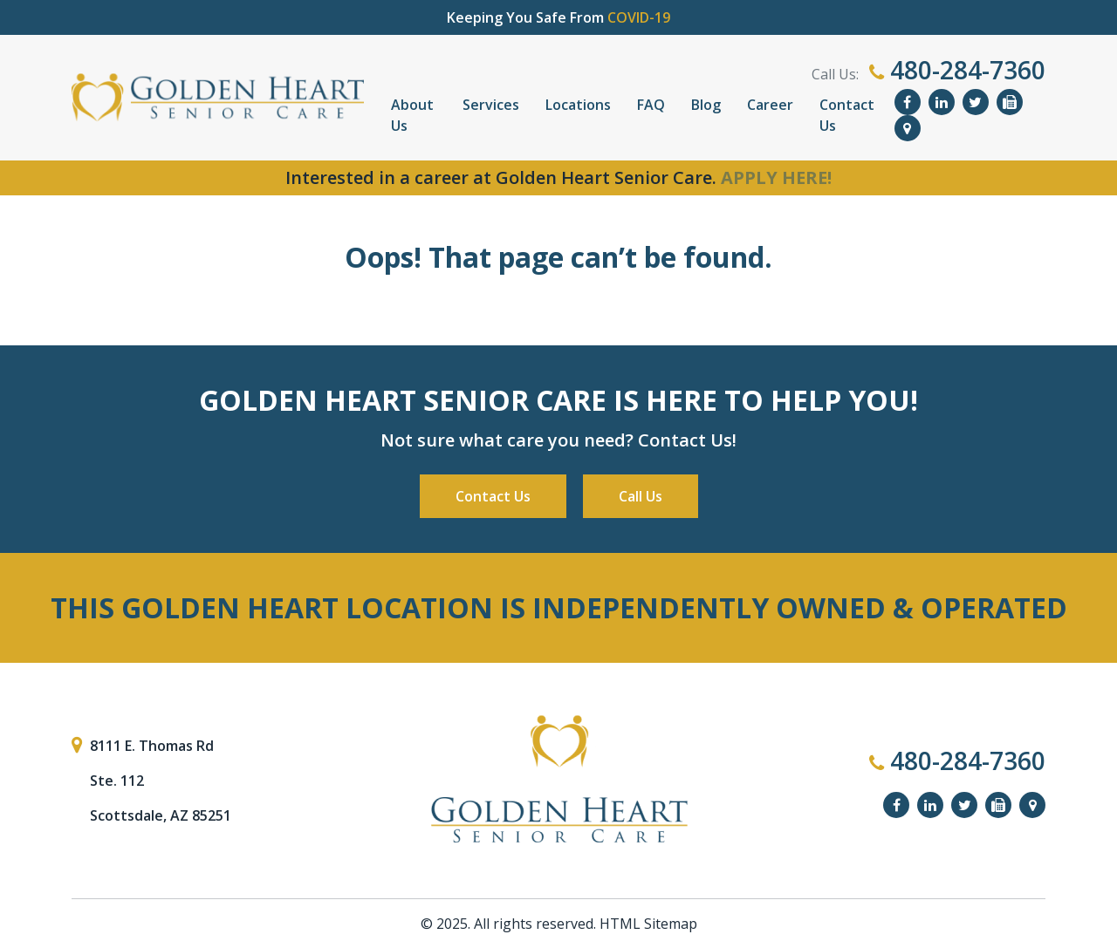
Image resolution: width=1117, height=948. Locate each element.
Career (770, 104)
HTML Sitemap (648, 923)
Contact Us (846, 115)
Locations (578, 104)
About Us (412, 115)
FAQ (651, 104)
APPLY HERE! (776, 177)
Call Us (640, 496)
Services (491, 104)
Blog (706, 104)
